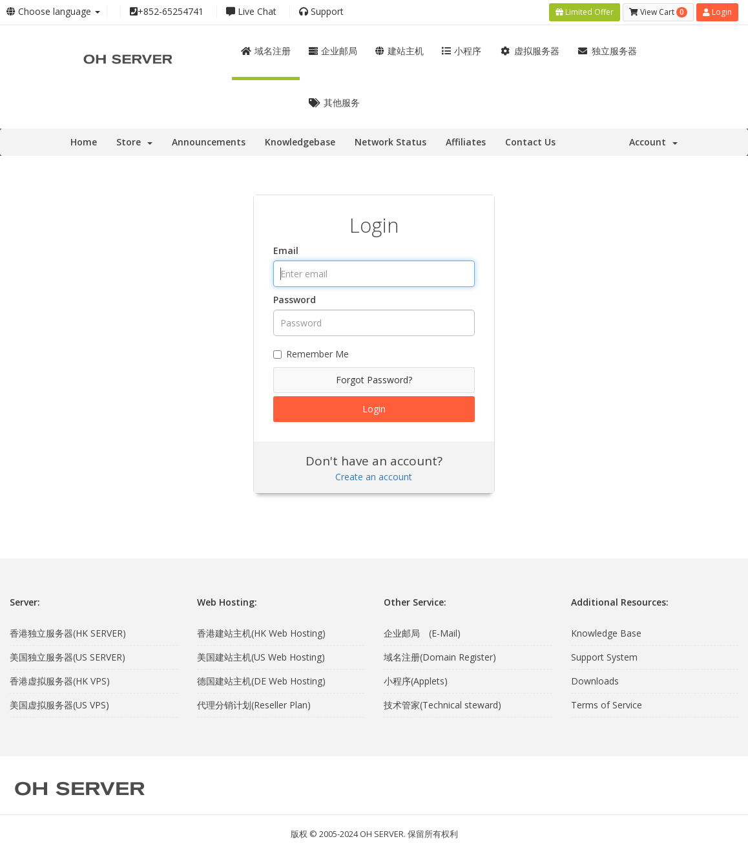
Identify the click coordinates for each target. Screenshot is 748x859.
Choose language (53, 11)
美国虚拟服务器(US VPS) (59, 704)
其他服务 (334, 102)
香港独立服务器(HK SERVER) (68, 632)
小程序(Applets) (416, 680)
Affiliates (466, 142)
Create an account (373, 477)
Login (717, 11)
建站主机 (399, 51)
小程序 (461, 51)
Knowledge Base (606, 632)
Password (294, 299)
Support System (604, 656)
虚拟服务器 (529, 51)
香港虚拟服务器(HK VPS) (60, 680)
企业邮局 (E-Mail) (422, 632)
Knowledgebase (300, 142)
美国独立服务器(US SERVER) (67, 656)
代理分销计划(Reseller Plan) (254, 704)
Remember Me (311, 354)
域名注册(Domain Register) (440, 656)
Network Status (390, 142)
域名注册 (266, 51)
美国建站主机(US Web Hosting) (261, 656)
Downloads (595, 680)
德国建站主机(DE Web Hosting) (261, 680)
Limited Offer (585, 11)
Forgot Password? (374, 380)
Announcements (208, 142)
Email (285, 250)
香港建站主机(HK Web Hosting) (261, 632)
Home (83, 142)
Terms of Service (606, 704)
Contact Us (530, 142)
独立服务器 (607, 51)
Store (134, 142)
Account (653, 142)
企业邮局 (333, 51)
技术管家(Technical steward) (442, 704)
